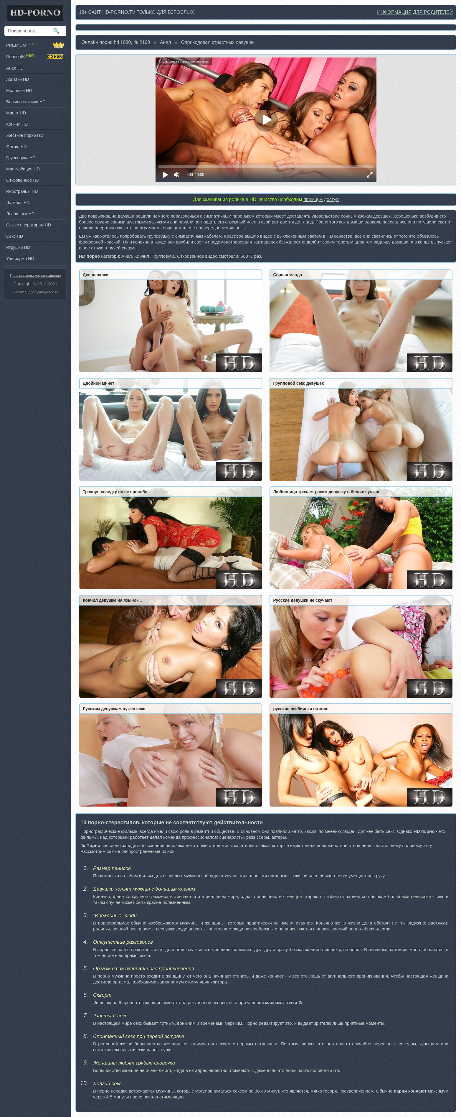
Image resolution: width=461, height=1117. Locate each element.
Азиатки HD (17, 79)
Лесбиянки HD (20, 213)
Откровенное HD (22, 180)
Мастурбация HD (23, 169)
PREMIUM (35, 45)
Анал (165, 42)
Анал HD (15, 68)
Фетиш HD (16, 146)
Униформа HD (20, 258)
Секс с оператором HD (28, 225)
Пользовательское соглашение (35, 276)
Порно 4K (35, 56)
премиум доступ (321, 199)
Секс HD (14, 236)
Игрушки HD (18, 247)
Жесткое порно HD (24, 135)
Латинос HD (18, 202)
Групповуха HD (21, 157)
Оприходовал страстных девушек (217, 42)
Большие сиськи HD (26, 101)
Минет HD (16, 113)
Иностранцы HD (22, 191)
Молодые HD (19, 90)
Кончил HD (17, 124)
